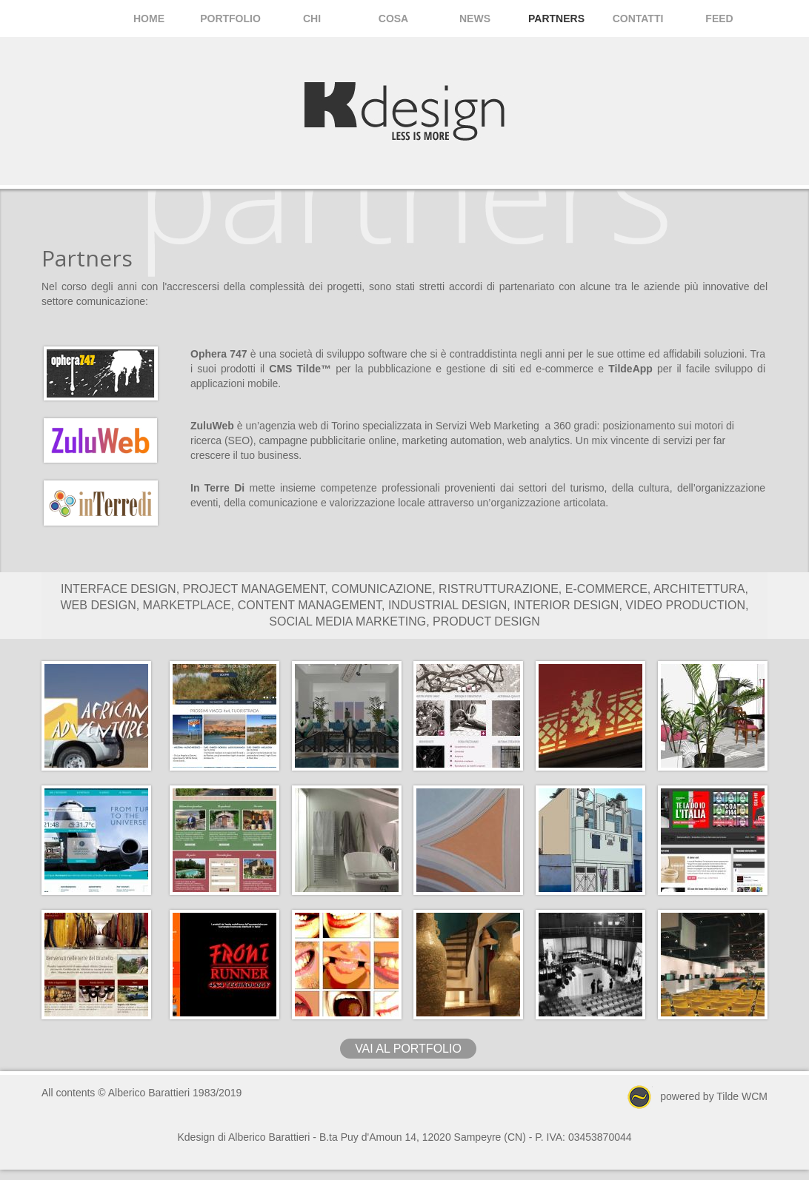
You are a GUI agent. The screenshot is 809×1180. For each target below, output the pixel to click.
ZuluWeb (212, 426)
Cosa (393, 18)
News (474, 18)
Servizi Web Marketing (487, 426)
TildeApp (630, 369)
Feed (719, 18)
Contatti (638, 18)
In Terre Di (217, 488)
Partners (556, 18)
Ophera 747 (218, 354)
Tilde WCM (742, 1096)
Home (148, 18)
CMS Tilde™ (300, 369)
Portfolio (230, 18)
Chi (312, 18)
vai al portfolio (408, 1048)
